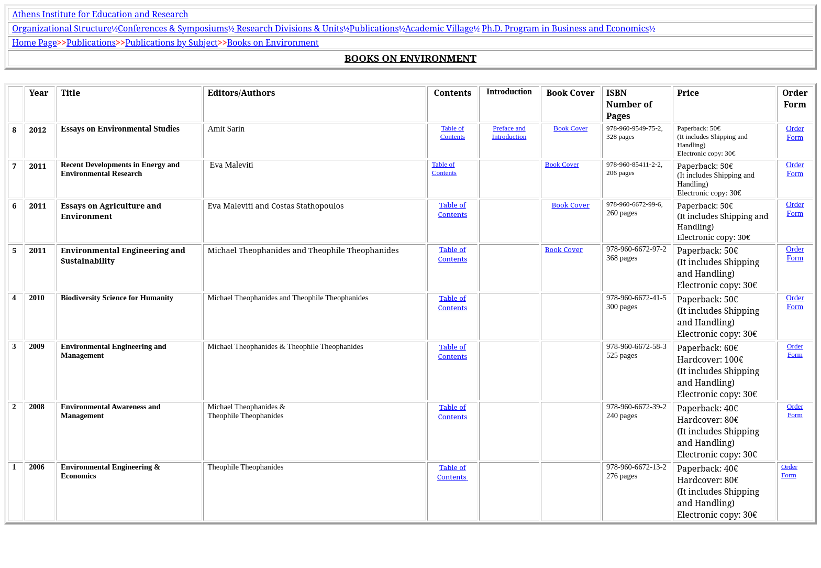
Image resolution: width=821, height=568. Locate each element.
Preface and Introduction (509, 132)
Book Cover (570, 128)
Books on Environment (273, 42)
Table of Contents (452, 132)
